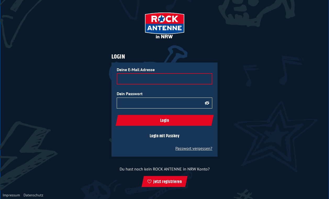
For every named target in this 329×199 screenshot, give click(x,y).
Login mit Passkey (165, 136)
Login (164, 120)
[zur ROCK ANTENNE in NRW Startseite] (164, 26)
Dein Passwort (130, 93)
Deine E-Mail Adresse (136, 69)
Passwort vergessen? (193, 148)
